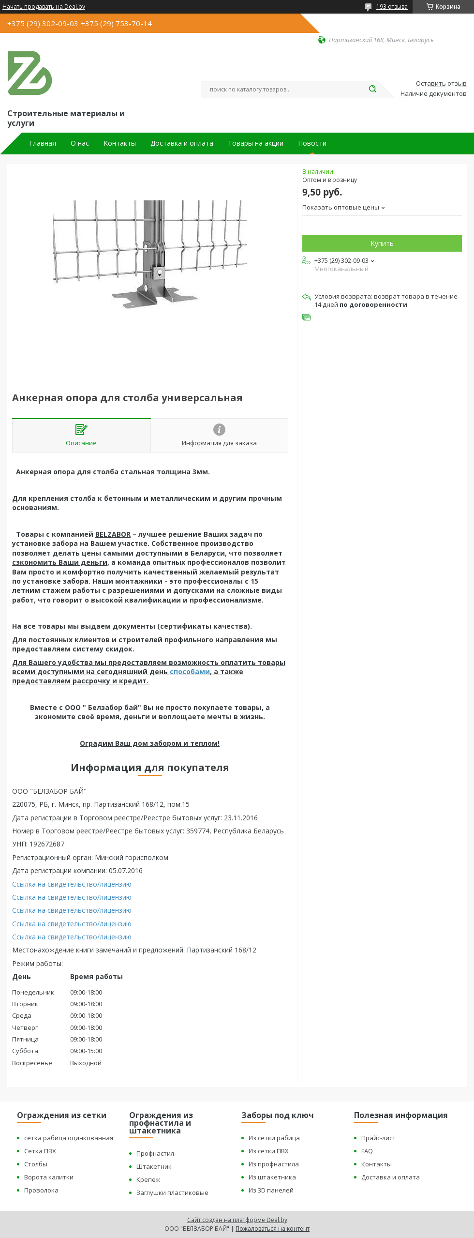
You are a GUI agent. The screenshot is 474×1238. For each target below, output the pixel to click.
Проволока (41, 1190)
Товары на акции (255, 143)
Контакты (120, 143)
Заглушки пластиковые (172, 1192)
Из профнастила (274, 1164)
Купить (382, 243)
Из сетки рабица (274, 1137)
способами (190, 671)
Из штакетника (272, 1177)
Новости (312, 143)
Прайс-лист (378, 1137)
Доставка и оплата (181, 143)
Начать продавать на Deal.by (43, 6)
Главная (42, 143)
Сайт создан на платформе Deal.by (237, 1220)
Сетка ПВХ (40, 1151)
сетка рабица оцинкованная (68, 1137)
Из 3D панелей (271, 1190)
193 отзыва (392, 6)
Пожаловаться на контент (273, 1228)
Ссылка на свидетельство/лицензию (72, 884)
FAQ (367, 1151)
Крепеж (148, 1179)
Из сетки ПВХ (269, 1151)
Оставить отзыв (441, 83)
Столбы (35, 1164)
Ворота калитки (49, 1177)
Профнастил (155, 1153)
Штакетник (154, 1166)
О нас (80, 143)
